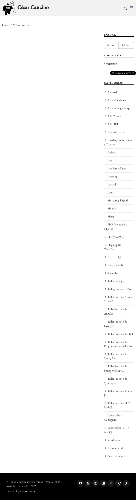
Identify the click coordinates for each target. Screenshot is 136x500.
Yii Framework (114, 448)
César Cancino (28, 491)
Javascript (111, 176)
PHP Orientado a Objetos (115, 227)
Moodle (110, 208)
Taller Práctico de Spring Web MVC (115, 369)
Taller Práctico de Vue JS (118, 393)
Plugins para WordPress (112, 247)
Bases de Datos (114, 132)
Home (5, 25)
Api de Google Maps (117, 108)
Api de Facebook (115, 100)
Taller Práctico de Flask (119, 334)
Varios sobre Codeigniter (112, 418)
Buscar (126, 45)
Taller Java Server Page (118, 289)
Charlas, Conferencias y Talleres (118, 142)
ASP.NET (111, 124)
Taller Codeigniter (116, 281)
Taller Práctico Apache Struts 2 (118, 299)
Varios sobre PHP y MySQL (116, 430)
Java (108, 160)
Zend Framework (115, 456)
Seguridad (111, 273)
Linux (109, 192)
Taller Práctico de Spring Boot (115, 356)
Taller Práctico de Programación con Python (118, 344)
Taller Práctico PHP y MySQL (118, 405)
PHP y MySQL (114, 237)
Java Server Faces (115, 168)
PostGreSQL (113, 257)
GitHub (110, 152)
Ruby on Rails (113, 265)
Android (110, 92)
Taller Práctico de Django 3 (115, 324)
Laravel (110, 184)
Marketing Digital (116, 200)
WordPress (112, 440)
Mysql (109, 216)
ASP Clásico (112, 116)
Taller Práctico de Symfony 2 (115, 381)
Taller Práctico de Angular (115, 311)
